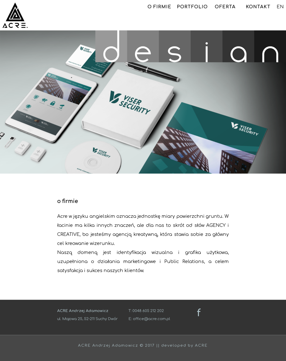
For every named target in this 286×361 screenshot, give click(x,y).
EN (280, 6)
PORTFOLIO (192, 6)
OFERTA (225, 6)
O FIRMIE (160, 6)
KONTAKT (258, 6)
